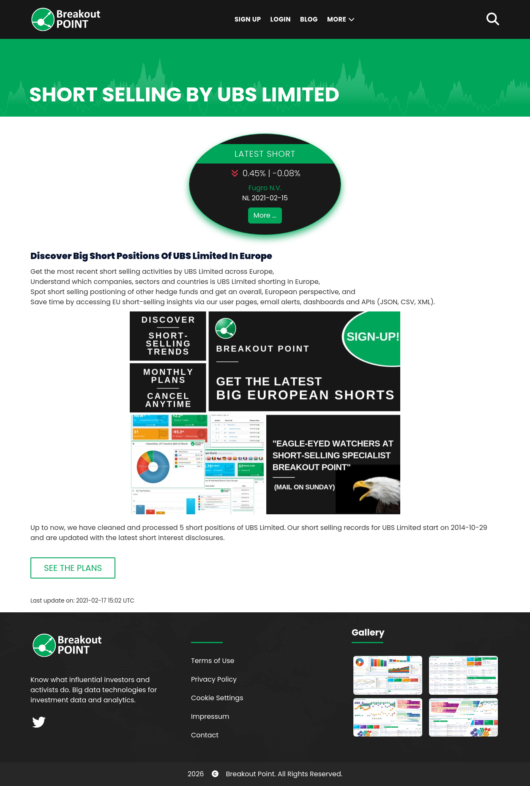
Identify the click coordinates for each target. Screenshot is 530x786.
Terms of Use (213, 661)
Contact (205, 735)
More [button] (341, 19)
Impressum (210, 716)
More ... (265, 215)
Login (280, 19)
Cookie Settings (217, 698)
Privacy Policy (214, 679)
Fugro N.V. (265, 188)
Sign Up (248, 19)
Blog (309, 19)
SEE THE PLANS (73, 568)
